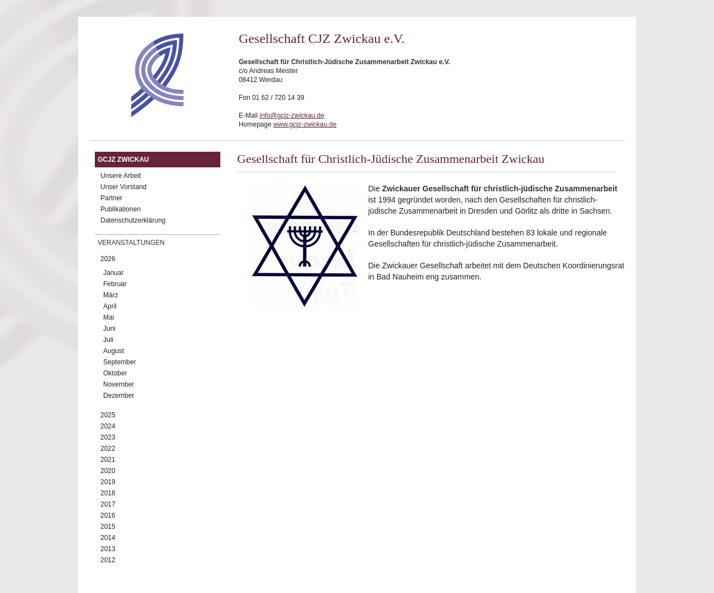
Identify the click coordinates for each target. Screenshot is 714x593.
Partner (111, 198)
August (113, 351)
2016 (107, 515)
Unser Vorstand (123, 187)
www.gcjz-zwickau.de (304, 124)
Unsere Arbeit (120, 176)
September (119, 362)
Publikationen (120, 209)
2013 (107, 549)
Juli (108, 340)
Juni (109, 328)
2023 (107, 437)
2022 (107, 448)
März (110, 295)
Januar (113, 273)
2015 (107, 527)
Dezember (118, 395)
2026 (107, 259)
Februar (115, 284)
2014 (107, 538)
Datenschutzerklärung (133, 220)
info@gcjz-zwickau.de (291, 115)
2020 (107, 471)
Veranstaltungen (131, 243)
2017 (107, 504)
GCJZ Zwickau (123, 159)
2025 (107, 415)
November (118, 384)
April (110, 306)
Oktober (115, 373)
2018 (107, 493)
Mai (108, 317)
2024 (107, 426)
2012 (107, 560)
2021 (107, 460)
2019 (107, 482)
